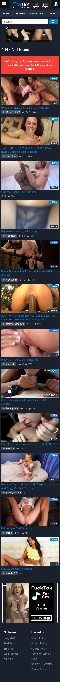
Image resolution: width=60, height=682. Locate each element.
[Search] (53, 21)
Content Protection (42, 664)
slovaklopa (11, 279)
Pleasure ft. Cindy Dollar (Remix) (19, 359)
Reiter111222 (13, 112)
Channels (19, 13)
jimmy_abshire (13, 492)
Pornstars (36, 13)
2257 (34, 658)
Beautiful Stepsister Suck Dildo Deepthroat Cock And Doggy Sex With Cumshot (28, 486)
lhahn (9, 533)
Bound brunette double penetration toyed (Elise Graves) (28, 273)
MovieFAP (9, 658)
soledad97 (11, 573)
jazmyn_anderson (15, 324)
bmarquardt (12, 408)
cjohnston (11, 235)
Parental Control (40, 669)
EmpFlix (8, 648)
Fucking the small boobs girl (17, 568)
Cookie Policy (39, 648)
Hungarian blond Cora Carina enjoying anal (25, 107)
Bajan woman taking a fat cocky (19, 231)
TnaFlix (8, 643)
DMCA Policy (38, 638)
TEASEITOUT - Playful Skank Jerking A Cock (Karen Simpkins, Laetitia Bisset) (26, 149)
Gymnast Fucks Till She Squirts (18, 192)
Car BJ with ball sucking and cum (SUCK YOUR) (28, 444)
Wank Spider (11, 653)
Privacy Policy (39, 643)
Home (6, 13)
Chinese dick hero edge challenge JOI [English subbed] (27, 402)
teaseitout (11, 156)
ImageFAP (10, 638)
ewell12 (10, 448)
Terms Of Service (41, 653)
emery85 (10, 364)
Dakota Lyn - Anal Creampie (16, 528)
